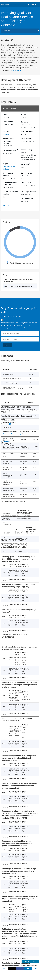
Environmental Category (26, 174)
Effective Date (26, 138)
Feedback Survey (30, 961)
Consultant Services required (10, 193)
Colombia (6, 134)
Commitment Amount (8, 174)
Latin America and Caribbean (9, 168)
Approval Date (8, 138)
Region (5, 164)
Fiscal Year (25, 164)
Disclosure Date (27, 131)
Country (6, 131)
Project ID (6, 114)
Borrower (25, 121)
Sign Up (7, 345)
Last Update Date (27, 199)
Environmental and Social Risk (10, 183)
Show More (15, 70)
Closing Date (26, 182)
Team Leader (8, 121)
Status (23, 114)
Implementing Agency (26, 151)
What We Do (5, 4)
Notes (5, 206)
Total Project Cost (10, 150)
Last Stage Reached (28, 192)
